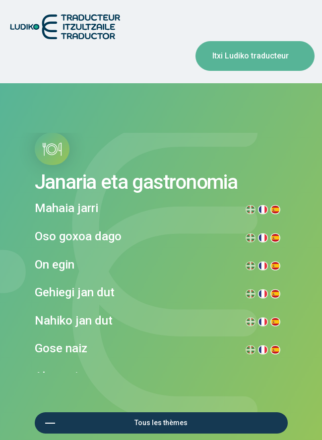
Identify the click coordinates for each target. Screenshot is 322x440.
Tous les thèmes (161, 423)
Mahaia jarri (66, 208)
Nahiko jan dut (74, 321)
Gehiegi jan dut (75, 292)
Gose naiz (61, 348)
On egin (54, 265)
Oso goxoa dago (78, 236)
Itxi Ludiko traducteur (250, 55)
